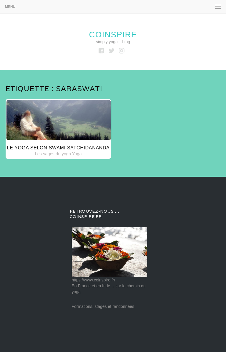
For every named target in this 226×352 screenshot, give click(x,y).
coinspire (113, 34)
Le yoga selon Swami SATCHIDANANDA (58, 147)
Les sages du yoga (53, 153)
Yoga (77, 153)
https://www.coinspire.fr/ (93, 280)
